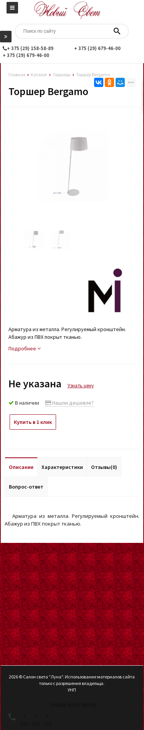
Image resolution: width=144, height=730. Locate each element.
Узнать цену (81, 385)
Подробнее (24, 348)
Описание (21, 467)
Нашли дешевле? (69, 402)
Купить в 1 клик (33, 422)
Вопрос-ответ (26, 486)
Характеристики (62, 467)
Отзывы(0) (104, 467)
